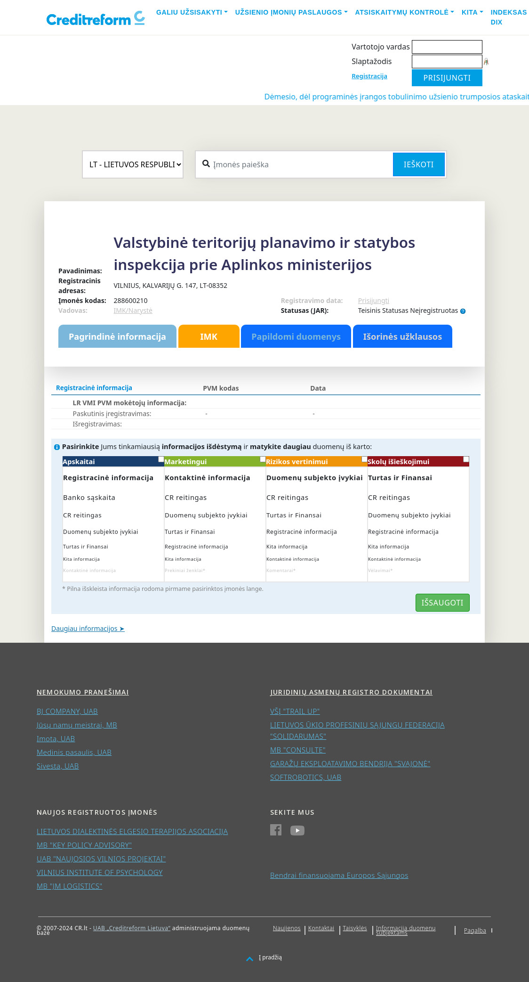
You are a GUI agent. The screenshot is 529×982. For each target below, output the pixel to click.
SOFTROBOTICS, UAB (305, 777)
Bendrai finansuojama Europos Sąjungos (339, 875)
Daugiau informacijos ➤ (88, 628)
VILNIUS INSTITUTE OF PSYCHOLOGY (100, 872)
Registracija (369, 76)
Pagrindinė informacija (117, 336)
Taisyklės (355, 928)
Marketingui (215, 461)
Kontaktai (321, 928)
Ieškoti (419, 164)
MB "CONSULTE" (298, 749)
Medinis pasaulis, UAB (74, 752)
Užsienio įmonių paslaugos (288, 12)
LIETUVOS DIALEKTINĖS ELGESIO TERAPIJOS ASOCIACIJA (132, 831)
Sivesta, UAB (58, 765)
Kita (470, 12)
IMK (208, 336)
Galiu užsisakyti (189, 12)
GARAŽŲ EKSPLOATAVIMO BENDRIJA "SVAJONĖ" (350, 763)
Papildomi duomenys (296, 336)
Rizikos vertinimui (317, 461)
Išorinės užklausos (402, 336)
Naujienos (287, 928)
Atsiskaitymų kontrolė (402, 12)
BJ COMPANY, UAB (67, 711)
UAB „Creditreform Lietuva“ (131, 928)
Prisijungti (373, 300)
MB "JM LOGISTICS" (69, 886)
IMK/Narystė (132, 310)
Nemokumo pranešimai (83, 691)
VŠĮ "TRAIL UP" (295, 711)
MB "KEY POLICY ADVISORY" (84, 845)
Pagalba (475, 930)
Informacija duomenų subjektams (406, 930)
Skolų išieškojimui (418, 461)
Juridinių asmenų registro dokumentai (351, 691)
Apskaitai (113, 461)
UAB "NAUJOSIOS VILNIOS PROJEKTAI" (101, 858)
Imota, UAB (56, 738)
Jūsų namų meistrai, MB (77, 724)
